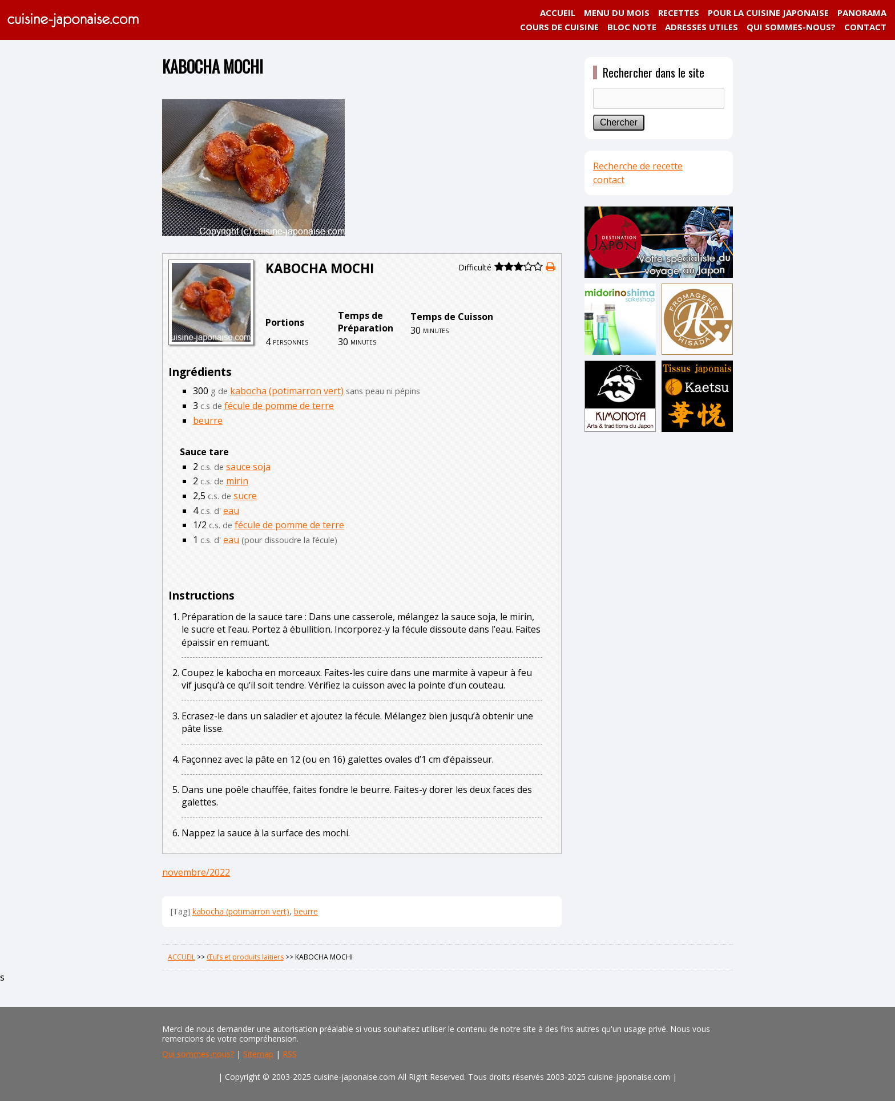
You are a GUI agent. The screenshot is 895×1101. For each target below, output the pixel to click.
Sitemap (258, 1054)
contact (608, 179)
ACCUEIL (557, 12)
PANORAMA (861, 12)
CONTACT (865, 27)
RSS (290, 1054)
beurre (208, 420)
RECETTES (678, 12)
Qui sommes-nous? (198, 1054)
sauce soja (248, 466)
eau (231, 510)
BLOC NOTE (631, 27)
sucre (245, 495)
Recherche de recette (638, 166)
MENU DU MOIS (617, 12)
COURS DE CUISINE (559, 27)
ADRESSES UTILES (701, 27)
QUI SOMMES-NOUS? (791, 27)
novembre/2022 (196, 872)
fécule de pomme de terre (279, 405)
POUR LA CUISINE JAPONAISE (768, 12)
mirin (237, 481)
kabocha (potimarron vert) (287, 390)
